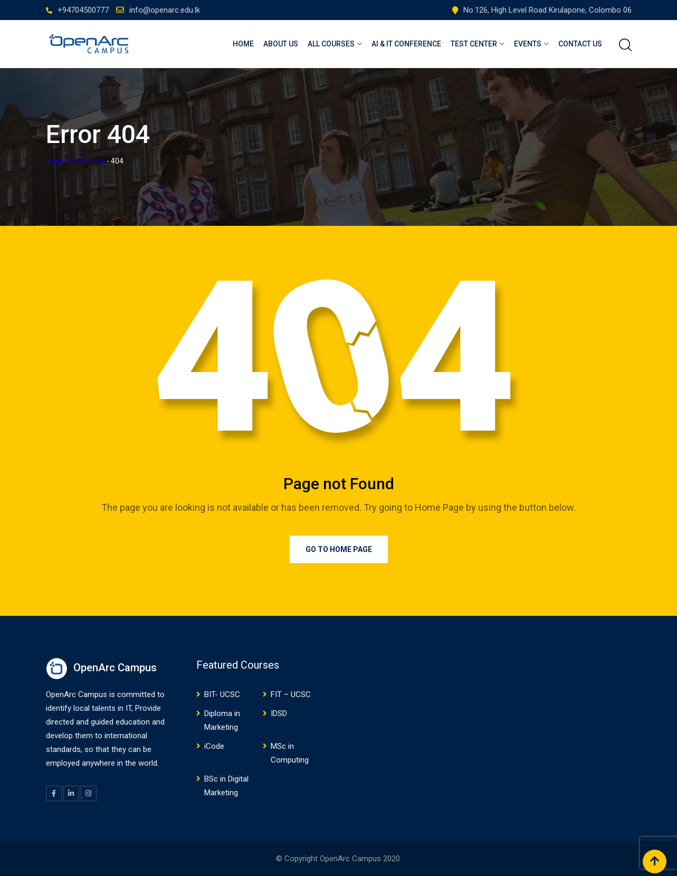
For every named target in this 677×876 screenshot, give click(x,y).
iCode (214, 746)
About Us (280, 44)
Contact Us (580, 44)
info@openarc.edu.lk (164, 10)
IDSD (279, 713)
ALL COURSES (331, 44)
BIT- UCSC (222, 694)
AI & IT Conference (406, 44)
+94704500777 (83, 10)
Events (527, 44)
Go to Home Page (339, 549)
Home (243, 44)
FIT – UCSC (291, 694)
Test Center (474, 44)
